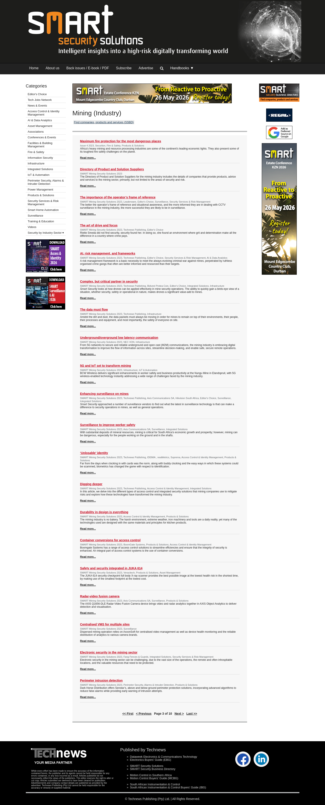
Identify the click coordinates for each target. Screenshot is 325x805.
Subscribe (124, 68)
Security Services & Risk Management (43, 202)
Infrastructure (36, 163)
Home (34, 68)
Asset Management (40, 126)
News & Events (37, 105)
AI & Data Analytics (40, 120)
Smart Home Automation (44, 210)
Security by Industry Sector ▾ (46, 232)
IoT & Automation (39, 174)
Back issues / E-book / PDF (87, 68)
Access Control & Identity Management (44, 113)
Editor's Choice (37, 94)
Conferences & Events (42, 137)
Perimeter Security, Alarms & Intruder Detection (46, 182)
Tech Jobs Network (40, 100)
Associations (36, 131)
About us (52, 68)
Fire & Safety (36, 152)
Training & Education (41, 221)
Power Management (40, 189)
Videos (32, 227)
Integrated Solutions (40, 169)
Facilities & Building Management (40, 144)
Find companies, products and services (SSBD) (104, 122)
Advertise (146, 68)
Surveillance (35, 215)
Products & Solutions (41, 195)
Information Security (40, 157)
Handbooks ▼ (182, 68)
